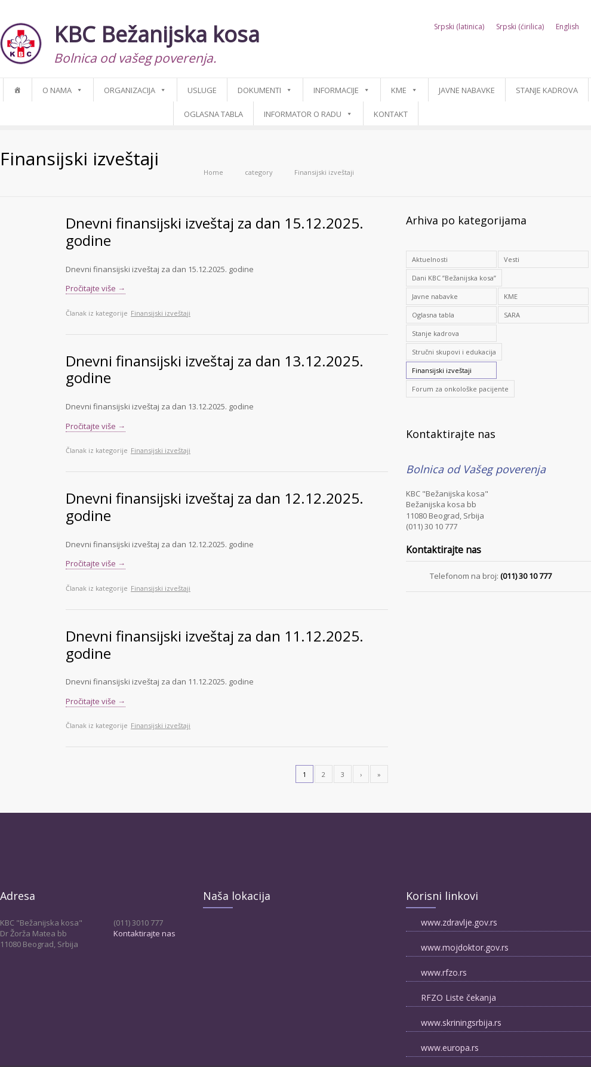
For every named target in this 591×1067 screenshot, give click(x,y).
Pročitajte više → (95, 288)
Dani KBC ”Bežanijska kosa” (454, 277)
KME (399, 90)
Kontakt (391, 114)
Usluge (202, 90)
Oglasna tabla (213, 114)
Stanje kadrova (547, 90)
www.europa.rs (450, 1047)
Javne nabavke (467, 90)
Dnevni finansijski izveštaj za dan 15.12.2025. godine (215, 231)
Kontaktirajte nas (144, 933)
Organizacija (129, 90)
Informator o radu (302, 114)
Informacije (336, 90)
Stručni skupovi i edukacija (454, 351)
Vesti (511, 259)
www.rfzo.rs (444, 972)
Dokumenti (259, 90)
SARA (512, 314)
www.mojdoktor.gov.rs (465, 947)
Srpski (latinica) (459, 26)
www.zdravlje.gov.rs (459, 922)
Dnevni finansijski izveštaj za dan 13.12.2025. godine (215, 369)
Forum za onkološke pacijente (460, 388)
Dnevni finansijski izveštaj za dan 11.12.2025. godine (215, 644)
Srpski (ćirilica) (520, 26)
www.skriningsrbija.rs (461, 1022)
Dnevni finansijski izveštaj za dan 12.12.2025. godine (215, 506)
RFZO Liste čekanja (458, 997)
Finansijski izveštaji (160, 313)
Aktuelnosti (430, 259)
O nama (57, 90)
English (567, 26)
